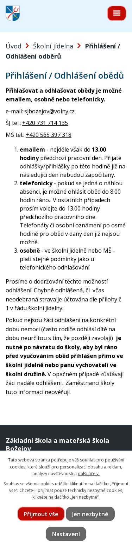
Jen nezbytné (90, 514)
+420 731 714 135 (45, 123)
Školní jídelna (53, 46)
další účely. (89, 474)
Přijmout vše (41, 514)
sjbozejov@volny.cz (49, 111)
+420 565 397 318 (48, 135)
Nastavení (66, 534)
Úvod (13, 46)
